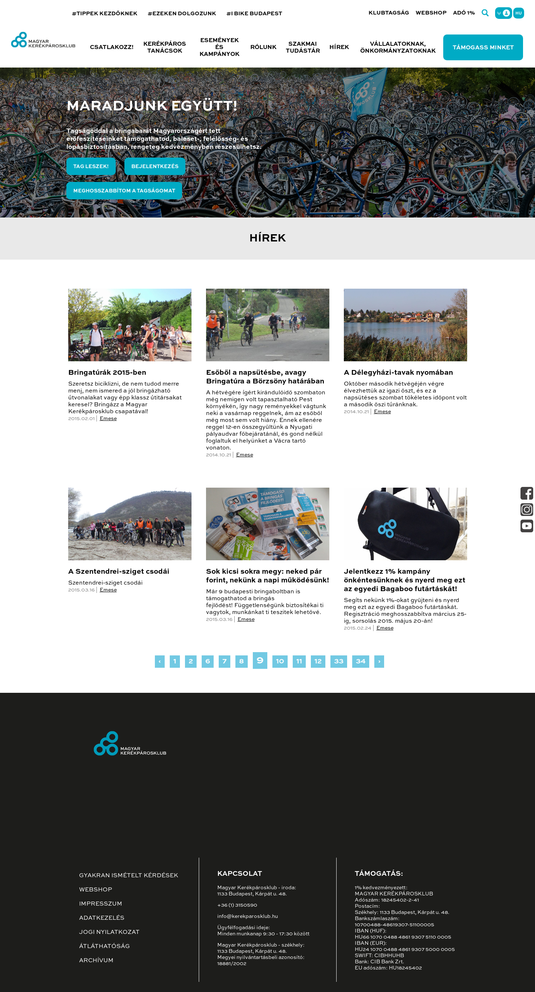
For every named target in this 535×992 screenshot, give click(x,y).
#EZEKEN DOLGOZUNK (182, 13)
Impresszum (100, 904)
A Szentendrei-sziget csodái (118, 572)
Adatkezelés (101, 918)
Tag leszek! (91, 166)
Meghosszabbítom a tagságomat (124, 191)
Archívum (96, 961)
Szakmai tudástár (303, 47)
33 (338, 661)
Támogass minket (483, 48)
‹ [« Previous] (160, 661)
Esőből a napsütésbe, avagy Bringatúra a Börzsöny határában (265, 377)
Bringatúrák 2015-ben (107, 373)
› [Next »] (379, 661)
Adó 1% (464, 13)
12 (318, 661)
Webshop (431, 13)
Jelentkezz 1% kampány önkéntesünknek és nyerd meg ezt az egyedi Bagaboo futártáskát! (404, 580)
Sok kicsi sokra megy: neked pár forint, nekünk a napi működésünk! (267, 576)
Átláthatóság (104, 947)
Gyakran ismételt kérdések (128, 876)
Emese (108, 418)
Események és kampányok (219, 47)
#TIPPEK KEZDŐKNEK (104, 13)
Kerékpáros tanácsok (164, 47)
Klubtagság (389, 13)
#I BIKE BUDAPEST (254, 13)
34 (361, 661)
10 (280, 661)
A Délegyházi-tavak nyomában (398, 373)
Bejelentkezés (154, 166)
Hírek (339, 47)
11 (299, 661)
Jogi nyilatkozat (109, 932)
